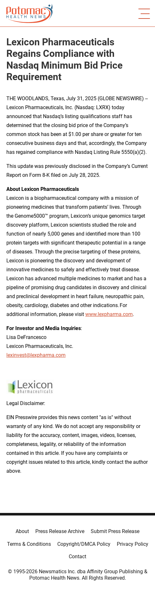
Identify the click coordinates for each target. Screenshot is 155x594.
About (22, 531)
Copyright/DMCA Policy (83, 544)
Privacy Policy (132, 544)
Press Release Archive (59, 531)
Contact (77, 556)
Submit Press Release (115, 531)
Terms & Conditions (29, 544)
